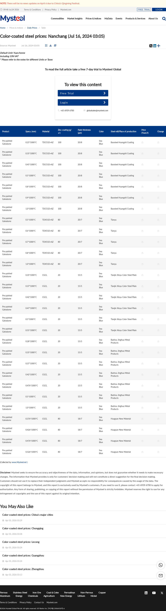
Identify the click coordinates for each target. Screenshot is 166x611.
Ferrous (3, 592)
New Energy (66, 595)
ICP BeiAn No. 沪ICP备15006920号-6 (51, 608)
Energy (19, 595)
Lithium (81, 595)
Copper (102, 592)
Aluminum (5, 595)
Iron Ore (37, 592)
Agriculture (49, 595)
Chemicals (33, 595)
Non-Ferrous (86, 592)
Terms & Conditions (32, 9)
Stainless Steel (20, 592)
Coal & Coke (52, 592)
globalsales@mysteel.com (97, 110)
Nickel (94, 595)
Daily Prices (32, 28)
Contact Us (39, 602)
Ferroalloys (69, 592)
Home (2, 28)
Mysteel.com (65, 9)
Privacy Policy (51, 9)
